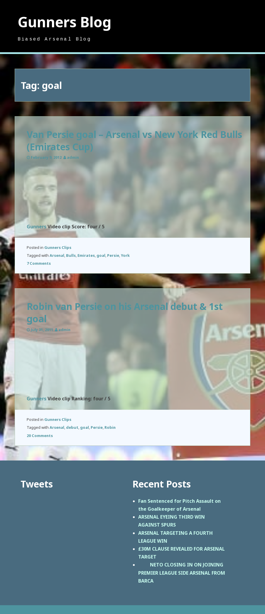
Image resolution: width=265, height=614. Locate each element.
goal (101, 255)
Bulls (71, 255)
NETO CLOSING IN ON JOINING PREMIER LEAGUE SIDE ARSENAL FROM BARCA (181, 572)
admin (73, 157)
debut (72, 427)
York (125, 255)
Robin (110, 427)
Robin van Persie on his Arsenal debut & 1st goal (125, 312)
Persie (113, 255)
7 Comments (39, 263)
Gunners (36, 226)
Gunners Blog (65, 21)
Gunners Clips (57, 247)
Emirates (86, 255)
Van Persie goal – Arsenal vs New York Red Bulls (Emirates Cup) (134, 140)
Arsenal (57, 255)
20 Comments (40, 435)
